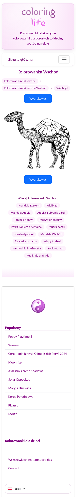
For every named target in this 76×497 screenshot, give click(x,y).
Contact (13, 468)
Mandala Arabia (20, 212)
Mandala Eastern (29, 205)
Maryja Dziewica (19, 388)
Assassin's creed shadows (25, 371)
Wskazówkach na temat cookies (30, 460)
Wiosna (13, 345)
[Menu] (64, 59)
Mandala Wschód (51, 234)
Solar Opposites (19, 379)
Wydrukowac (37, 98)
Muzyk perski (57, 227)
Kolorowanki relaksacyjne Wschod (25, 88)
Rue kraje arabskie (38, 255)
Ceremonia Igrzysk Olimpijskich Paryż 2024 (37, 354)
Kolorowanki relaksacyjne (20, 81)
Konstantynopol (24, 234)
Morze (12, 414)
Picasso (13, 405)
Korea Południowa (20, 396)
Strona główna (20, 59)
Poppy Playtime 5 (20, 336)
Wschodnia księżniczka (27, 248)
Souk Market (55, 248)
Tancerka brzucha (26, 241)
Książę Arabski (52, 241)
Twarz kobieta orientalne (26, 227)
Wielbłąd (52, 205)
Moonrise (14, 362)
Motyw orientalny (51, 220)
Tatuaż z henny (23, 220)
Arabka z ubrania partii (51, 212)
